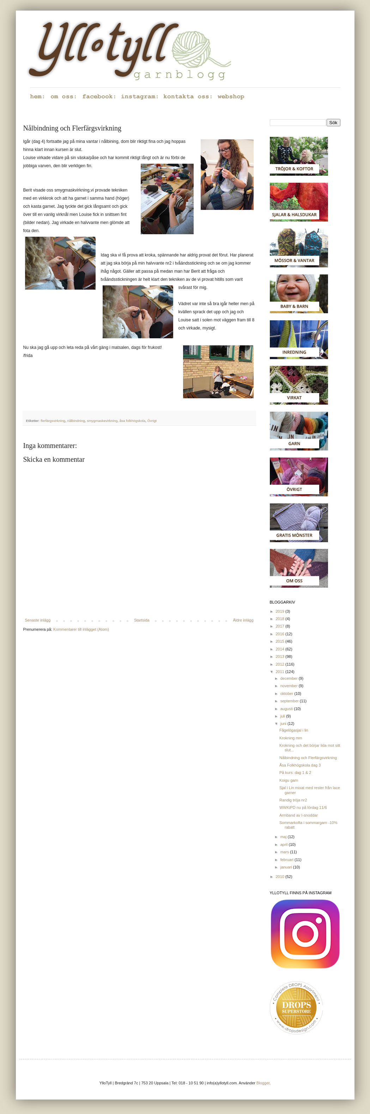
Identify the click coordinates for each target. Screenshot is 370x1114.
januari (286, 867)
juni (283, 723)
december (289, 678)
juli (283, 716)
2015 (281, 641)
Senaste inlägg (38, 620)
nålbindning (76, 421)
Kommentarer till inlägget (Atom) (81, 629)
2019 (281, 611)
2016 (281, 634)
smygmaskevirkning (102, 421)
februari (287, 860)
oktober (287, 693)
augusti (287, 709)
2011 (281, 672)
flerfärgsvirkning (53, 421)
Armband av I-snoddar (298, 815)
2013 (281, 656)
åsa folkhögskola (133, 421)
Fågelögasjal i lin (293, 730)
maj (284, 837)
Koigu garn (288, 780)
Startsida (141, 620)
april (284, 844)
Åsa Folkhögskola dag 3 (300, 765)
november (289, 686)
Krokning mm (290, 738)
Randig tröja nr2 (293, 800)
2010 (281, 876)
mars (285, 852)
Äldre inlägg (243, 620)
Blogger (262, 1083)
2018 (281, 619)
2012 (281, 664)
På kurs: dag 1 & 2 (295, 772)
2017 (281, 626)
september (290, 701)
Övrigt (152, 421)
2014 (281, 649)
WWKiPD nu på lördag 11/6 (303, 807)
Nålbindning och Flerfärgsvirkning (308, 758)
